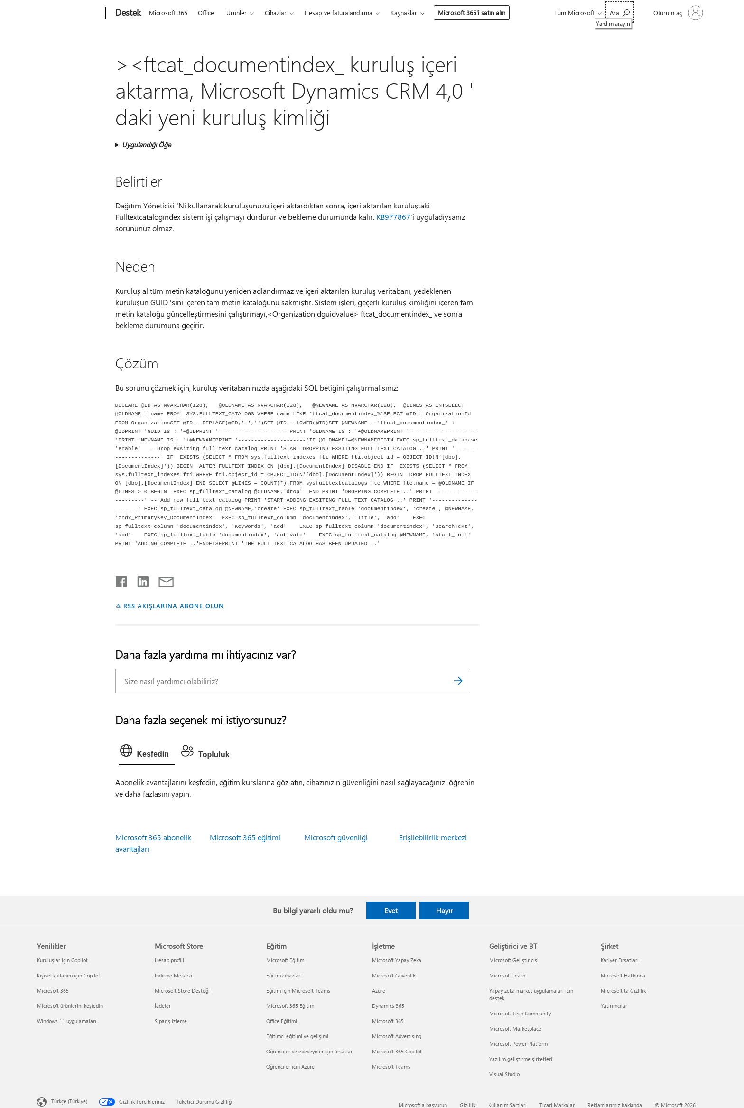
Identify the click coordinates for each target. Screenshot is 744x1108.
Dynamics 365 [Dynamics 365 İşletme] (388, 1005)
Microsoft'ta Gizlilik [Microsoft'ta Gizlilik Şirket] (623, 990)
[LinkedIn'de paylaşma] (139, 579)
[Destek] (127, 13)
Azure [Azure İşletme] (378, 990)
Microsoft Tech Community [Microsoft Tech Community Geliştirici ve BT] (520, 1013)
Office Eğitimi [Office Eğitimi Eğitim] (281, 1020)
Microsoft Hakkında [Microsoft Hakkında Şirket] (623, 975)
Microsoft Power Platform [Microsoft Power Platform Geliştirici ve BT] (518, 1043)
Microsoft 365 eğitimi (245, 837)
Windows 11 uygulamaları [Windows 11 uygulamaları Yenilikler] (66, 1020)
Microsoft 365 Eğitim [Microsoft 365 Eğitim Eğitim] (290, 1005)
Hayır (444, 910)
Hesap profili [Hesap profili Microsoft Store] (169, 960)
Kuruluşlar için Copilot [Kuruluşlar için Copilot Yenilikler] (62, 960)
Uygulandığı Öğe (146, 144)
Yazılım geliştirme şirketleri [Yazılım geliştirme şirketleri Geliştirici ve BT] (520, 1058)
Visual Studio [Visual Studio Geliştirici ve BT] (504, 1074)
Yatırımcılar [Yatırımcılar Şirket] (614, 1005)
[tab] (147, 753)
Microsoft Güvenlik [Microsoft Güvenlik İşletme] (393, 975)
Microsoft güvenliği (336, 837)
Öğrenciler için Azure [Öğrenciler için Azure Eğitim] (290, 1066)
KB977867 (393, 217)
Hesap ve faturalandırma (338, 13)
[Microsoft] (69, 13)
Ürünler (236, 13)
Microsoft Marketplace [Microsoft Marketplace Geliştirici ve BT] (515, 1028)
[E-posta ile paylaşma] (162, 579)
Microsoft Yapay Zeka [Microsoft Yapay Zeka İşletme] (396, 960)
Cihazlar (276, 13)
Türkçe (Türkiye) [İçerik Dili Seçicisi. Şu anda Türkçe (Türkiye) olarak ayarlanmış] (69, 1101)
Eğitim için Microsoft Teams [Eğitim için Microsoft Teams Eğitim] (298, 990)
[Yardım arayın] (619, 12)
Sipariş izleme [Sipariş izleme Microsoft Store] (171, 1020)
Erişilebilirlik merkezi (433, 837)
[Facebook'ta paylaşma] (122, 579)
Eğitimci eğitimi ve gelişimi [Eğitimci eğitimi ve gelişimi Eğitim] (297, 1036)
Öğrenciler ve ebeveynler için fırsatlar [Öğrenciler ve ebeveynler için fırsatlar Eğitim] (309, 1051)
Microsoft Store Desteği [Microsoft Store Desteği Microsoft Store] (182, 990)
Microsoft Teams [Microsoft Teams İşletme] (391, 1066)
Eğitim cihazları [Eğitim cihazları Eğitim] (284, 975)
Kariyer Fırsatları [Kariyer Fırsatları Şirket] (620, 960)
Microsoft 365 (168, 13)
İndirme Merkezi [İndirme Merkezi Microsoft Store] (173, 975)
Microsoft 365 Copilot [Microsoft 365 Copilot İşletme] (397, 1051)
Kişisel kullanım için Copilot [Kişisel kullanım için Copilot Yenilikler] (68, 975)
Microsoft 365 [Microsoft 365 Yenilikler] (53, 990)
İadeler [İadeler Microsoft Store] (163, 1005)
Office (206, 13)
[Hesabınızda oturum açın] (677, 12)
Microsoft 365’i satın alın (471, 13)
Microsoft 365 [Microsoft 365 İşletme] (388, 1020)
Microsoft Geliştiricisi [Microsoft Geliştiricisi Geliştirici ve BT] (514, 960)
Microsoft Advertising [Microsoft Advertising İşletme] (396, 1036)
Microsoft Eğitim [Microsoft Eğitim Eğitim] (285, 960)
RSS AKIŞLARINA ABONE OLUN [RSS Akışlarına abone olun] (173, 605)
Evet (391, 910)
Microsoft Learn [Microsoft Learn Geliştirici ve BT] (507, 975)
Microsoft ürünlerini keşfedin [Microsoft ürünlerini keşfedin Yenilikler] (70, 1005)
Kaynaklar (404, 13)
